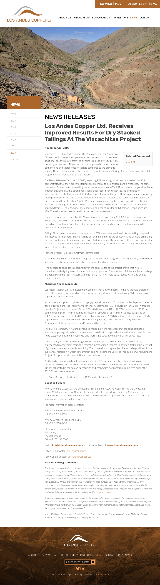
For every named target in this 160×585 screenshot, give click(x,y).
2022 (13, 139)
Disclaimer (125, 555)
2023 (13, 133)
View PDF (130, 162)
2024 (13, 127)
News (133, 17)
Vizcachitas (81, 17)
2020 (13, 152)
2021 (13, 146)
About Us (64, 17)
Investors (121, 17)
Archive (15, 159)
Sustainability (102, 17)
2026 (13, 114)
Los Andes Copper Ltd (79, 456)
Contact (146, 17)
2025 (13, 120)
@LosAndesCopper (76, 450)
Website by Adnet (104, 574)
